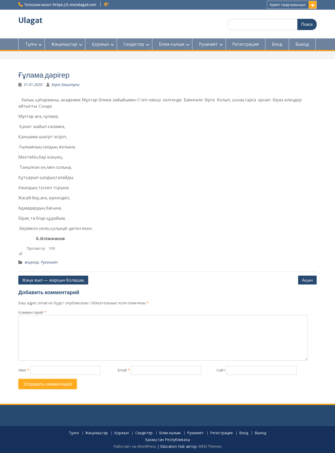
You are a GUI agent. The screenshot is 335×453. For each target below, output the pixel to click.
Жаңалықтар (64, 44)
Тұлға (31, 44)
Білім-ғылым (171, 44)
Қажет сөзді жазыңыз (288, 4)
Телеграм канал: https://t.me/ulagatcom (60, 4)
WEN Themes (210, 446)
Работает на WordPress (135, 446)
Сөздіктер (134, 44)
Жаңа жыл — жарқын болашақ (53, 280)
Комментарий (32, 312)
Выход (302, 44)
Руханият (208, 44)
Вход (277, 44)
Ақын (307, 280)
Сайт (220, 370)
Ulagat (30, 20)
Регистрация (245, 44)
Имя (23, 370)
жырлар (32, 262)
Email (124, 370)
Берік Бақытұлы (66, 84)
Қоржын (100, 44)
